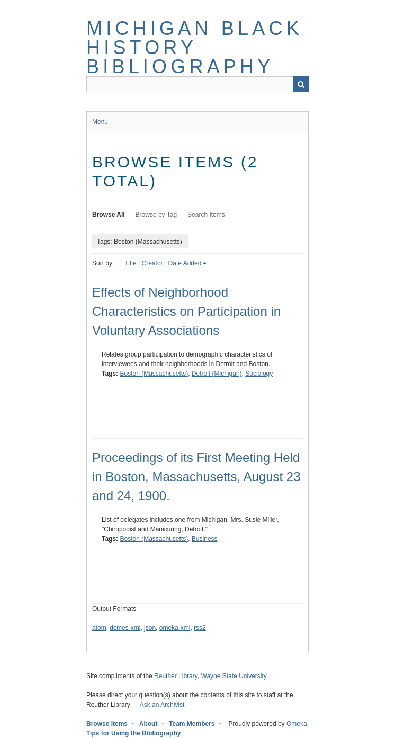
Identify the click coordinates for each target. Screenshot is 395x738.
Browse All (108, 214)
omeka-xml (175, 628)
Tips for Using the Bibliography (133, 733)
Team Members (191, 723)
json (150, 628)
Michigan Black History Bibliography (194, 47)
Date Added (185, 263)
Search (301, 84)
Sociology (259, 373)
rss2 (200, 628)
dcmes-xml (125, 628)
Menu (100, 122)
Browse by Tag (156, 214)
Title (130, 263)
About (148, 723)
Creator (152, 263)
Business (205, 539)
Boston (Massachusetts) (154, 373)
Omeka (296, 723)
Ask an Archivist (162, 704)
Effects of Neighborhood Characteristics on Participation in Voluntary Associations (186, 311)
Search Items (206, 214)
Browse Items (107, 723)
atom (99, 628)
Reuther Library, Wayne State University (210, 676)
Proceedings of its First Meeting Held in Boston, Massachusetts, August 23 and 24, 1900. (196, 476)
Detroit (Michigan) (217, 373)
